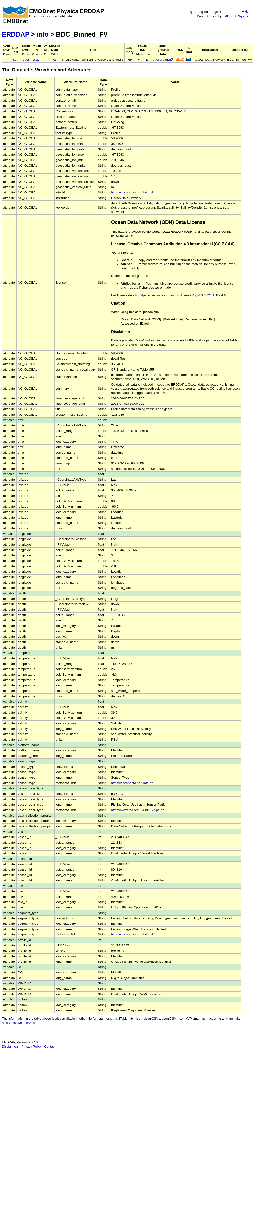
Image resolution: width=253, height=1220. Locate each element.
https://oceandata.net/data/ (132, 192)
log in (191, 12)
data (25, 59)
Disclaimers (10, 1046)
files (54, 59)
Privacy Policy (31, 1046)
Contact (49, 1046)
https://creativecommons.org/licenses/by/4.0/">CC (177, 295)
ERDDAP (15, 34)
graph (37, 59)
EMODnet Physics (235, 16)
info (43, 34)
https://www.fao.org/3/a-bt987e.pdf (137, 810)
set (15, 59)
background (163, 59)
